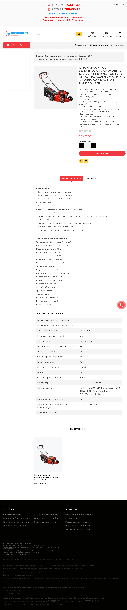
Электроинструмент (45, 522)
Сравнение (106, 34)
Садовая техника (12, 514)
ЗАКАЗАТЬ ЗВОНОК (122, 305)
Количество (85, 141)
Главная (39, 56)
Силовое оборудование (16, 518)
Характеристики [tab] (71, 178)
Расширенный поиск (76, 522)
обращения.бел (72, 604)
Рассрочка (80, 45)
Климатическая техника (16, 522)
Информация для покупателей (107, 45)
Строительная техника (46, 514)
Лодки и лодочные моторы (17, 525)
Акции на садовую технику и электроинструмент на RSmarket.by (79, 529)
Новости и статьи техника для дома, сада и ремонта (79, 525)
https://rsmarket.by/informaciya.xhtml (96, 569)
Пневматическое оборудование (48, 518)
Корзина (120, 34)
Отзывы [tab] (91, 178)
